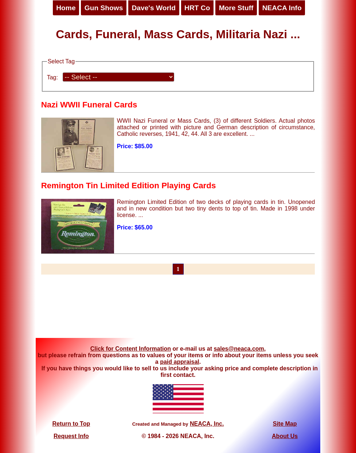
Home (65, 8)
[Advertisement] (178, 310)
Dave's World (153, 8)
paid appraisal (179, 362)
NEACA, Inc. (207, 424)
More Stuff (236, 8)
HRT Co (197, 8)
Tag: (52, 77)
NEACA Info (282, 8)
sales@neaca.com (239, 349)
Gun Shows (104, 8)
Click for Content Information (130, 349)
